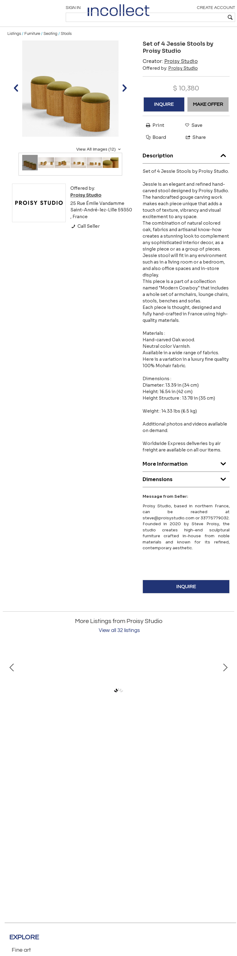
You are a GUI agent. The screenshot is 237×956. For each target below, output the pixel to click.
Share (193, 150)
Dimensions (186, 491)
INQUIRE (164, 117)
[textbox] (189, 17)
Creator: (170, 74)
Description (186, 167)
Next (225, 706)
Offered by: (170, 81)
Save (192, 138)
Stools (66, 47)
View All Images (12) (99, 162)
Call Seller (85, 240)
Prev (12, 706)
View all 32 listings (119, 644)
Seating (50, 47)
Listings (14, 47)
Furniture (32, 47)
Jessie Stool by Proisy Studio (69, 755)
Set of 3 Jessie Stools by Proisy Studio (168, 755)
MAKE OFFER (208, 117)
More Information (186, 476)
